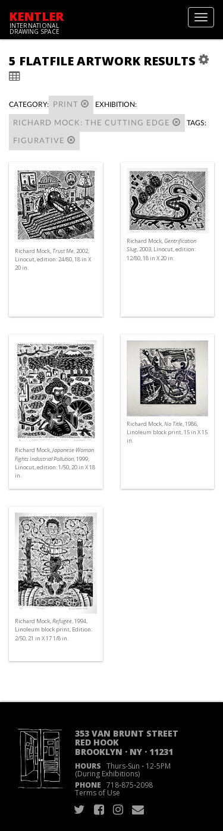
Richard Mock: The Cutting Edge (97, 122)
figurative (44, 140)
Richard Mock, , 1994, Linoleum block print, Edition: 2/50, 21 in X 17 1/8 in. (53, 629)
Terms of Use (97, 793)
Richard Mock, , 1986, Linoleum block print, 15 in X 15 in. (167, 432)
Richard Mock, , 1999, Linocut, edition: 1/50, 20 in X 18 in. (55, 462)
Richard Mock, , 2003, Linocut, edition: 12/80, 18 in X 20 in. (161, 249)
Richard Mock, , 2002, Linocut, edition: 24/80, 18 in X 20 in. (53, 259)
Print (71, 104)
